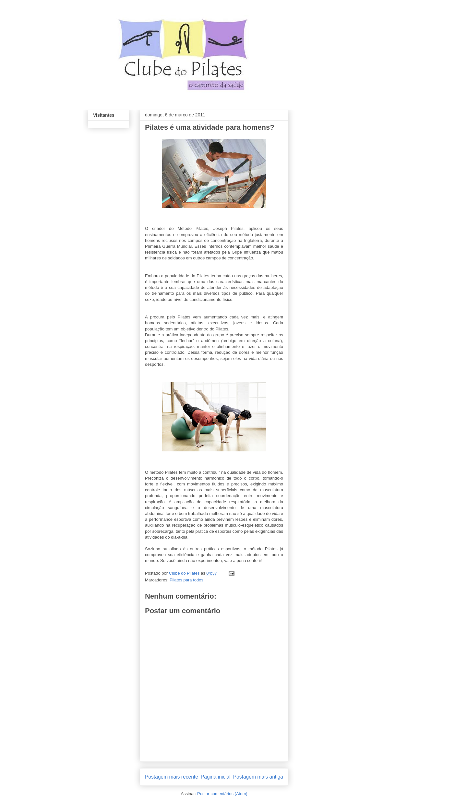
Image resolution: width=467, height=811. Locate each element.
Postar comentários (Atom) (222, 793)
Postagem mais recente (171, 777)
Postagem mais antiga (258, 777)
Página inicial (216, 777)
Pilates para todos (186, 580)
